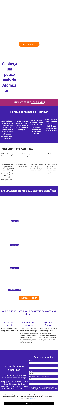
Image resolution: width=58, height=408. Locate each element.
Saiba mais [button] (33, 398)
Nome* (30, 360)
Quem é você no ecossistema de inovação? (39, 376)
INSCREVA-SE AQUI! (29, 44)
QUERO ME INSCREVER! (29, 298)
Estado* (31, 371)
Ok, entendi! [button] (29, 403)
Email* (30, 366)
